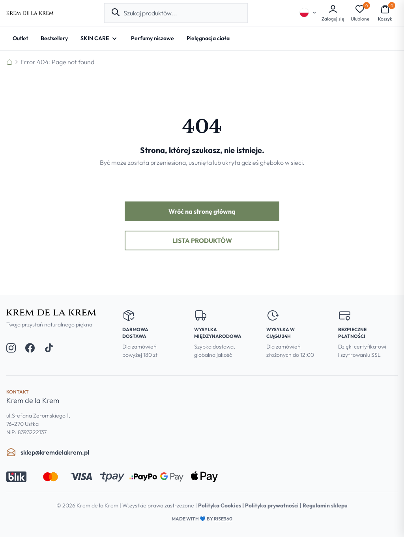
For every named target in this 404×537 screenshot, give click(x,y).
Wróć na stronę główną (202, 211)
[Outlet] (20, 38)
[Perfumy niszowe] (152, 38)
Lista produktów (202, 240)
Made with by (202, 519)
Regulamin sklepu (325, 505)
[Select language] (308, 12)
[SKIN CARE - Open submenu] (99, 38)
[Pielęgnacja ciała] (208, 38)
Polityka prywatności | (274, 505)
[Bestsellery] (54, 38)
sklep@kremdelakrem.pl (47, 452)
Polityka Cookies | (221, 505)
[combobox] (182, 13)
